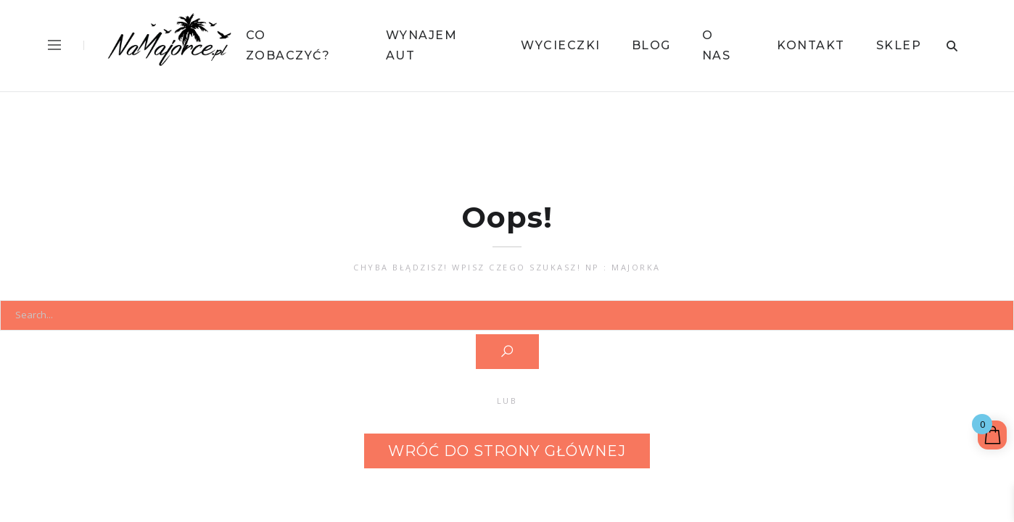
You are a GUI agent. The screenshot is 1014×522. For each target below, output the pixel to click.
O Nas (716, 45)
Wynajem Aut (422, 45)
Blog (651, 45)
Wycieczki (561, 45)
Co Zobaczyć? (288, 45)
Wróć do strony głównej (507, 451)
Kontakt (811, 45)
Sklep (899, 45)
